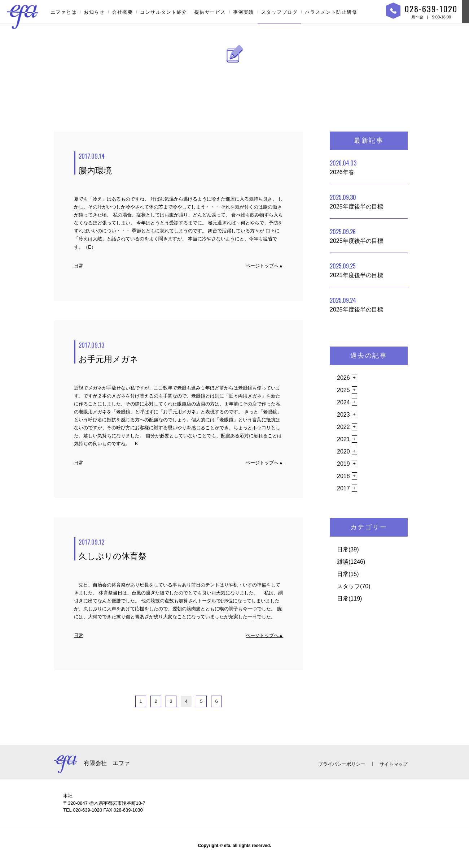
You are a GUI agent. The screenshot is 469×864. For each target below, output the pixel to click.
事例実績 (243, 12)
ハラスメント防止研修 (331, 12)
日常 (78, 265)
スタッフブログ (279, 12)
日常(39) (348, 549)
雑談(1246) (351, 562)
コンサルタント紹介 (163, 12)
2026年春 (343, 167)
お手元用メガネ (181, 352)
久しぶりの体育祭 (181, 549)
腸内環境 (181, 163)
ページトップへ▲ (264, 265)
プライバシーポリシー (341, 764)
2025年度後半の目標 (356, 201)
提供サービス (210, 12)
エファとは (64, 12)
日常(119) (349, 599)
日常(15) (348, 574)
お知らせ (94, 12)
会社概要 (122, 12)
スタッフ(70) (353, 586)
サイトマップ (394, 764)
